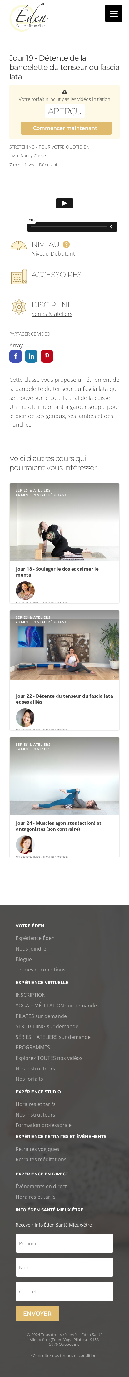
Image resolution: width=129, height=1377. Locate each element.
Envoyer (37, 1313)
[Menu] (113, 13)
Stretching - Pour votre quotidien (49, 147)
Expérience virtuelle (42, 982)
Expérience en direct (42, 1173)
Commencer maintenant (65, 128)
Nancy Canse (33, 156)
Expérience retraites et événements (61, 1136)
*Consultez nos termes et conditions (64, 1355)
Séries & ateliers (52, 313)
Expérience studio (38, 1091)
